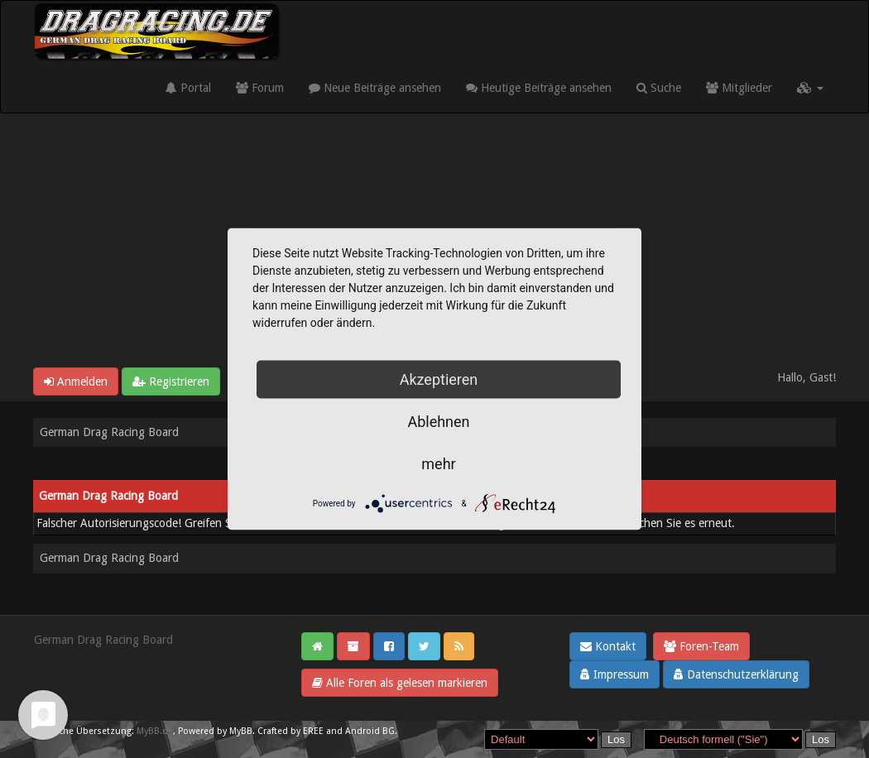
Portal (188, 87)
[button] (810, 88)
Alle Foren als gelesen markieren (399, 682)
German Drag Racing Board (109, 432)
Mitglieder (739, 87)
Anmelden (76, 381)
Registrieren (170, 381)
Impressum (614, 674)
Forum (260, 87)
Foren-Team (701, 646)
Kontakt (608, 646)
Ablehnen (438, 421)
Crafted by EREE (290, 731)
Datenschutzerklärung (736, 674)
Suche (658, 87)
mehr (438, 464)
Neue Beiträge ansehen (375, 87)
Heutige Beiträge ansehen (539, 87)
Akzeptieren (439, 379)
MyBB (240, 731)
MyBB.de (155, 731)
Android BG (370, 731)
